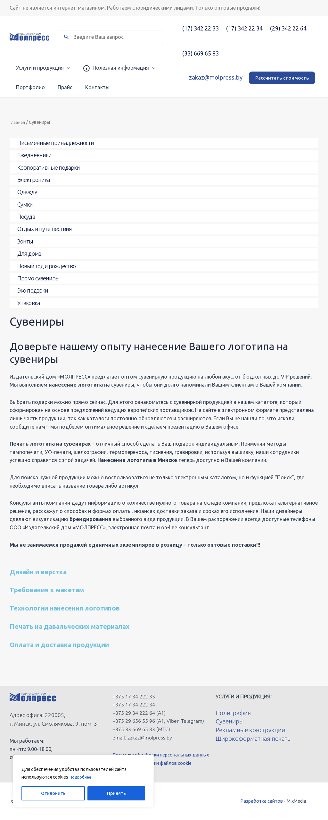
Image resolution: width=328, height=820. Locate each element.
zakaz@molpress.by (215, 77)
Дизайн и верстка (47, 571)
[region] (83, 781)
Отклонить (53, 793)
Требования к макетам (58, 589)
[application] (60, 68)
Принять (116, 793)
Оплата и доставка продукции (74, 644)
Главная (18, 122)
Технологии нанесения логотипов (80, 607)
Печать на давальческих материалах (87, 625)
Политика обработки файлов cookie (156, 763)
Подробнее (82, 777)
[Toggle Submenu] (164, 143)
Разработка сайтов (261, 801)
